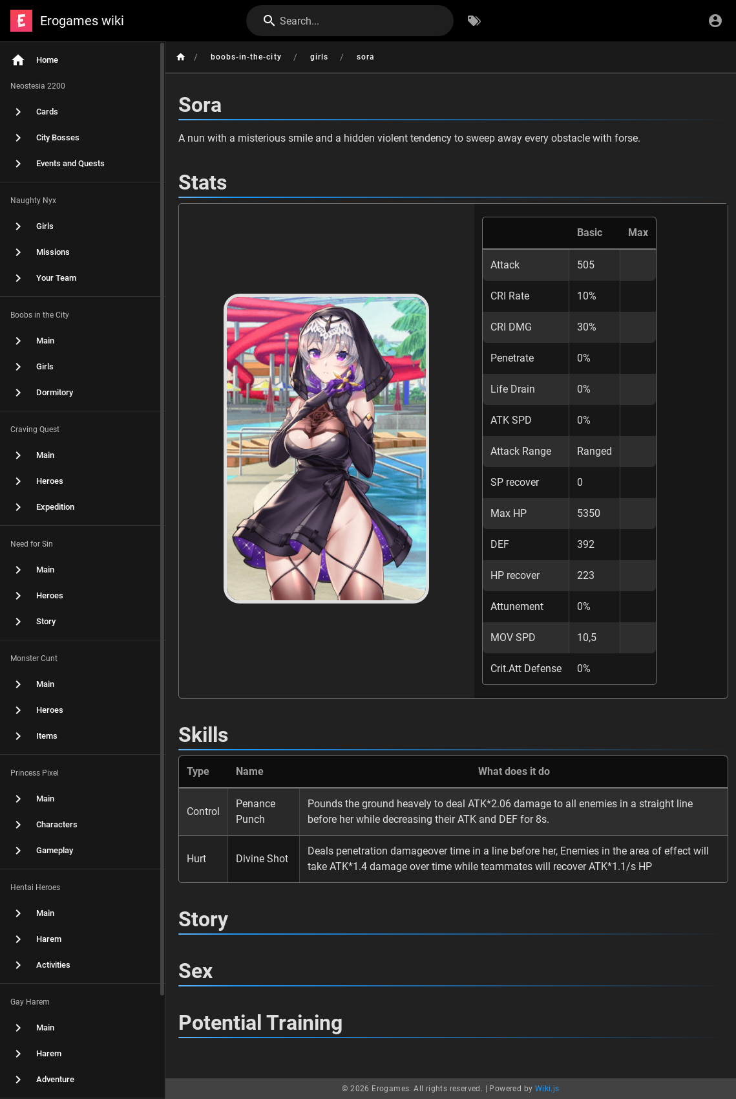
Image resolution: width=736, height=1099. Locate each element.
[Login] (715, 20)
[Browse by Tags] (474, 20)
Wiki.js (547, 1088)
